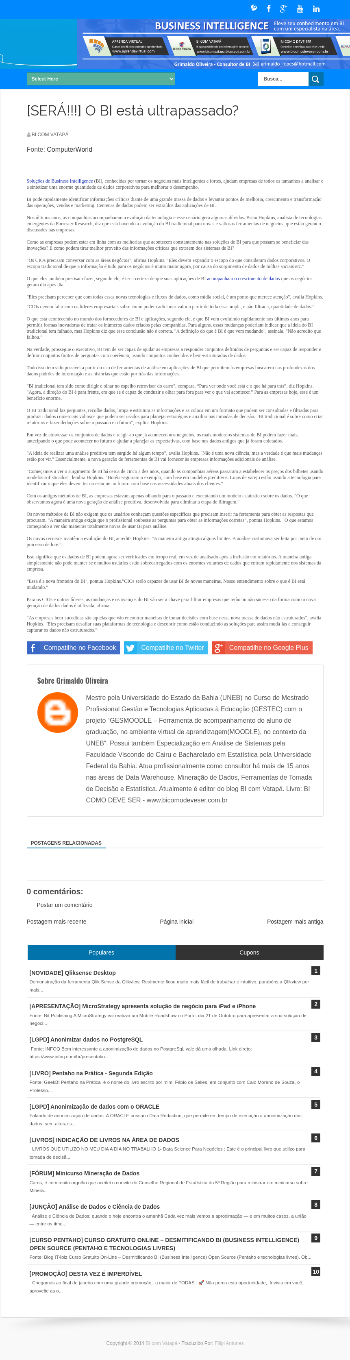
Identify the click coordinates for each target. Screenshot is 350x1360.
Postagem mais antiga (295, 921)
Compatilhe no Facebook (71, 647)
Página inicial (177, 921)
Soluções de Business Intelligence (60, 181)
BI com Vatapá (162, 1343)
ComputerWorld (69, 149)
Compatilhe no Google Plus (260, 647)
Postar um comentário (65, 905)
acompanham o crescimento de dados (243, 278)
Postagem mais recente (57, 921)
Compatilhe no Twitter (164, 647)
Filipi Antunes (229, 1343)
